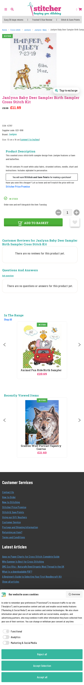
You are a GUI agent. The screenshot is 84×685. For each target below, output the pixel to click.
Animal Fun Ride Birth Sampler (41, 370)
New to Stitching (11, 502)
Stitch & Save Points (13, 512)
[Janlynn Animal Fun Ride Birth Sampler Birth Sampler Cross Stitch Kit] (42, 346)
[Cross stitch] (15, 29)
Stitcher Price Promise (18, 186)
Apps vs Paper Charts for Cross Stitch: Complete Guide (30, 556)
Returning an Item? (12, 532)
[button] (12, 9)
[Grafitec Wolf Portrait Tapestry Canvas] (42, 422)
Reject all (42, 654)
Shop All (8, 319)
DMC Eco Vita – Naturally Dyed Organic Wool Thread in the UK (33, 566)
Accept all (42, 677)
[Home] (4, 29)
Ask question (8, 275)
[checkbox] (11, 631)
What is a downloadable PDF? (17, 571)
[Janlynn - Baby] (40, 29)
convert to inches (30, 139)
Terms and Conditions (13, 537)
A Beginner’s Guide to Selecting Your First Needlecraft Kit (32, 576)
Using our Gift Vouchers (14, 517)
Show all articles (10, 581)
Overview (74, 594)
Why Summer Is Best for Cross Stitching (23, 561)
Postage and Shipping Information (20, 527)
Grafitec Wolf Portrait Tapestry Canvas (41, 447)
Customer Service (11, 522)
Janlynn (13, 134)
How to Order (9, 497)
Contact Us (8, 492)
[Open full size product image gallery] (66, 91)
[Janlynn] (27, 29)
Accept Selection (42, 665)
